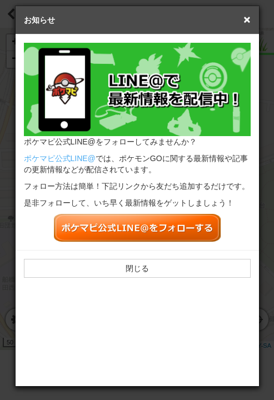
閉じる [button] (137, 268)
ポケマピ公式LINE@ (60, 158)
